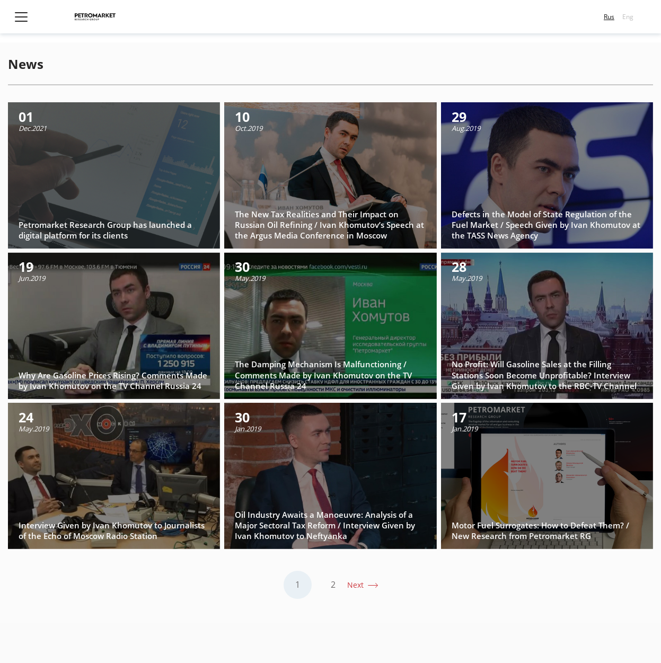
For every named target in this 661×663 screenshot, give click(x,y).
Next (356, 585)
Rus (609, 16)
